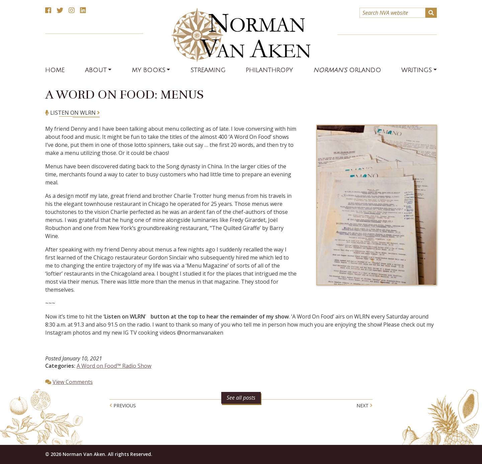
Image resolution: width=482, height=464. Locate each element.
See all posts (241, 397)
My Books (148, 70)
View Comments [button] (73, 382)
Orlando (347, 70)
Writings (416, 70)
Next (364, 405)
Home (55, 70)
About (96, 70)
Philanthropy (269, 70)
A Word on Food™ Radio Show (114, 365)
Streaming (208, 70)
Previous (122, 405)
